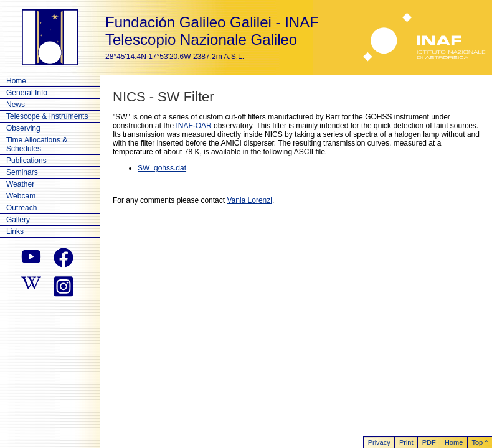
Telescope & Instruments (47, 116)
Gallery (18, 219)
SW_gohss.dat (162, 168)
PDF (429, 442)
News (15, 104)
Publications (26, 160)
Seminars (22, 172)
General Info (26, 92)
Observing (23, 128)
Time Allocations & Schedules (36, 144)
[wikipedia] (31, 285)
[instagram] (63, 285)
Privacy (379, 442)
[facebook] (63, 257)
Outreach (21, 207)
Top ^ (479, 442)
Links (15, 231)
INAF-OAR (193, 125)
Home (16, 81)
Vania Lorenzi (249, 200)
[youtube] (31, 257)
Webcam (20, 196)
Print (406, 442)
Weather (20, 184)
